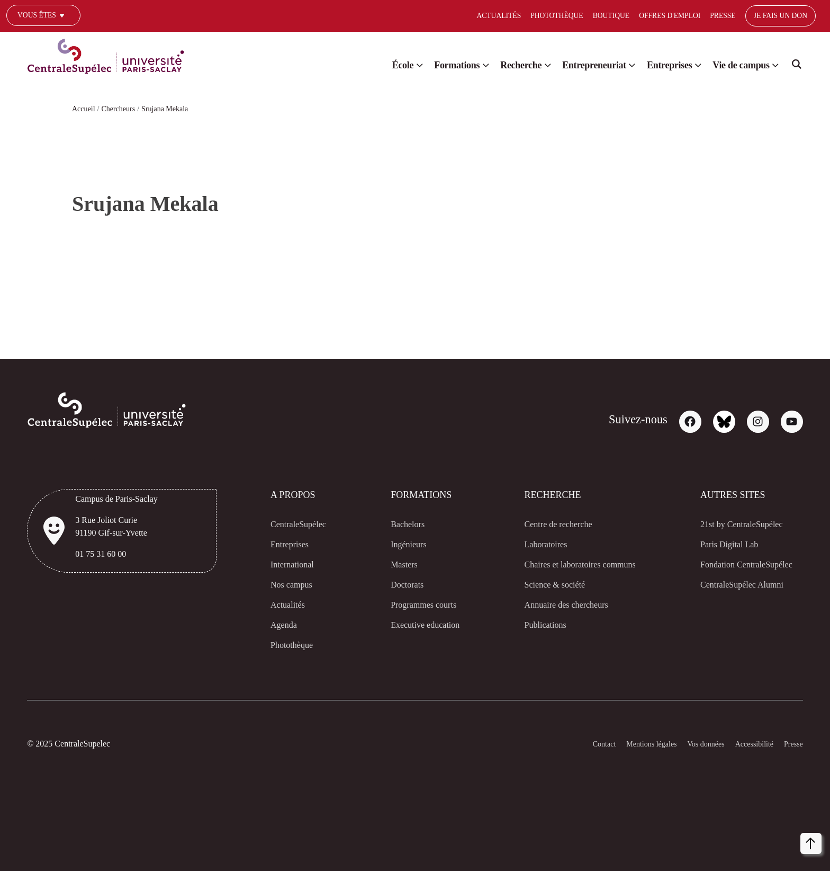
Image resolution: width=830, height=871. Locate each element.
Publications (529, 625)
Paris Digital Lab (718, 544)
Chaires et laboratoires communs (571, 565)
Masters (393, 565)
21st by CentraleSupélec (733, 524)
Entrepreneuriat (575, 65)
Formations (426, 65)
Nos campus (289, 585)
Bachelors (397, 524)
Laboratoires (531, 544)
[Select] (802, 16)
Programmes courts (417, 605)
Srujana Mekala (174, 109)
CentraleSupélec (297, 524)
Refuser (740, 841)
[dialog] (713, 826)
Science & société (538, 585)
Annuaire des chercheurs (554, 605)
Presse (678, 16)
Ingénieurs (399, 544)
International (291, 565)
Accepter (786, 841)
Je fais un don (737, 16)
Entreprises (658, 65)
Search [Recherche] (796, 67)
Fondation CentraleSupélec (738, 565)
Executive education (416, 625)
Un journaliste (41, 31)
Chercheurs (122, 109)
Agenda (280, 625)
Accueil (84, 109)
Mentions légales (633, 744)
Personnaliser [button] (638, 841)
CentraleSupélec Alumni (732, 585)
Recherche (495, 65)
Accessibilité (748, 744)
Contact (579, 744)
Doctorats (397, 585)
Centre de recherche (545, 524)
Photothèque (507, 16)
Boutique (563, 16)
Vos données (695, 744)
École (368, 65)
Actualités (448, 16)
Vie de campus (737, 65)
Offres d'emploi (623, 16)
